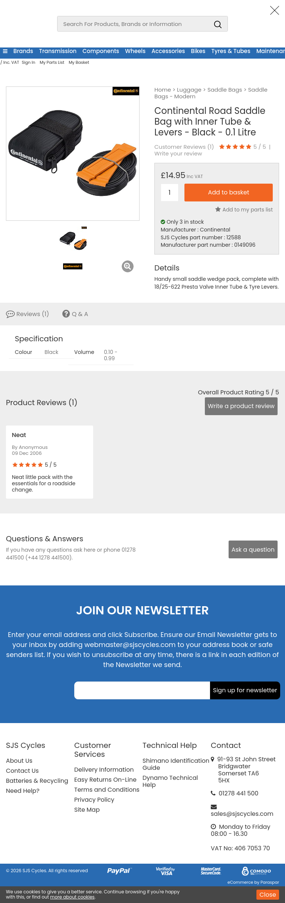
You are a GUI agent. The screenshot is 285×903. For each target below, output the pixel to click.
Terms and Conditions (107, 789)
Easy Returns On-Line (105, 779)
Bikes (198, 51)
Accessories (168, 51)
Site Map (87, 809)
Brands (23, 51)
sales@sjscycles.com (242, 814)
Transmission (57, 51)
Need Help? (22, 791)
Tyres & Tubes (231, 51)
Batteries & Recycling (37, 780)
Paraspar (270, 882)
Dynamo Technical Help (170, 781)
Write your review (178, 153)
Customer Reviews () (184, 147)
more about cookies (72, 897)
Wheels (135, 51)
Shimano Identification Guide (175, 764)
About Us (19, 760)
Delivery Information (104, 769)
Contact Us (22, 770)
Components (100, 51)
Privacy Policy (94, 799)
